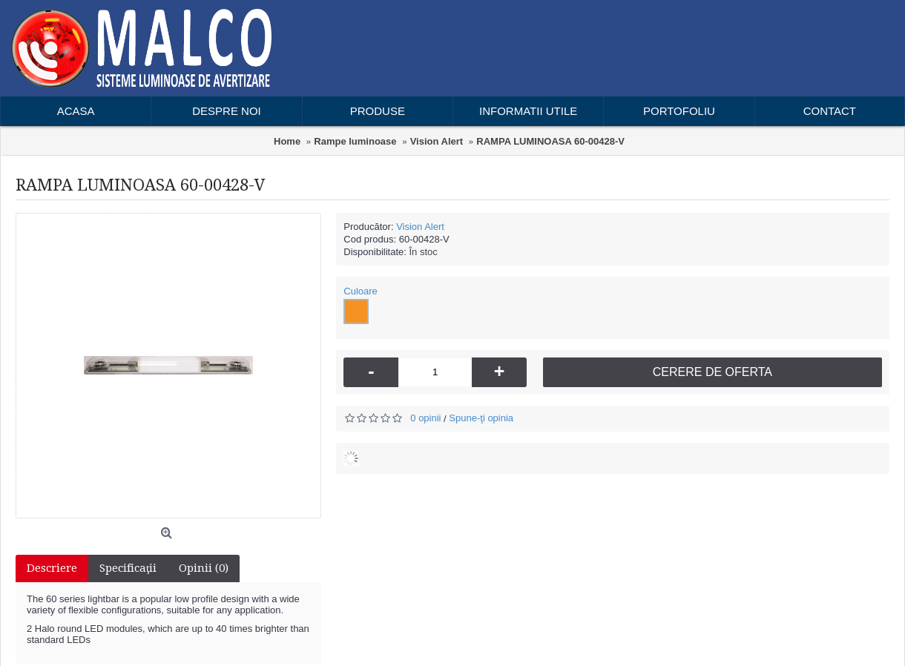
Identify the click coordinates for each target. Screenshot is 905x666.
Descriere (52, 568)
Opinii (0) (203, 568)
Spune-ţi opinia (481, 417)
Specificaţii (128, 568)
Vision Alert (420, 226)
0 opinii (425, 417)
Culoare (360, 291)
